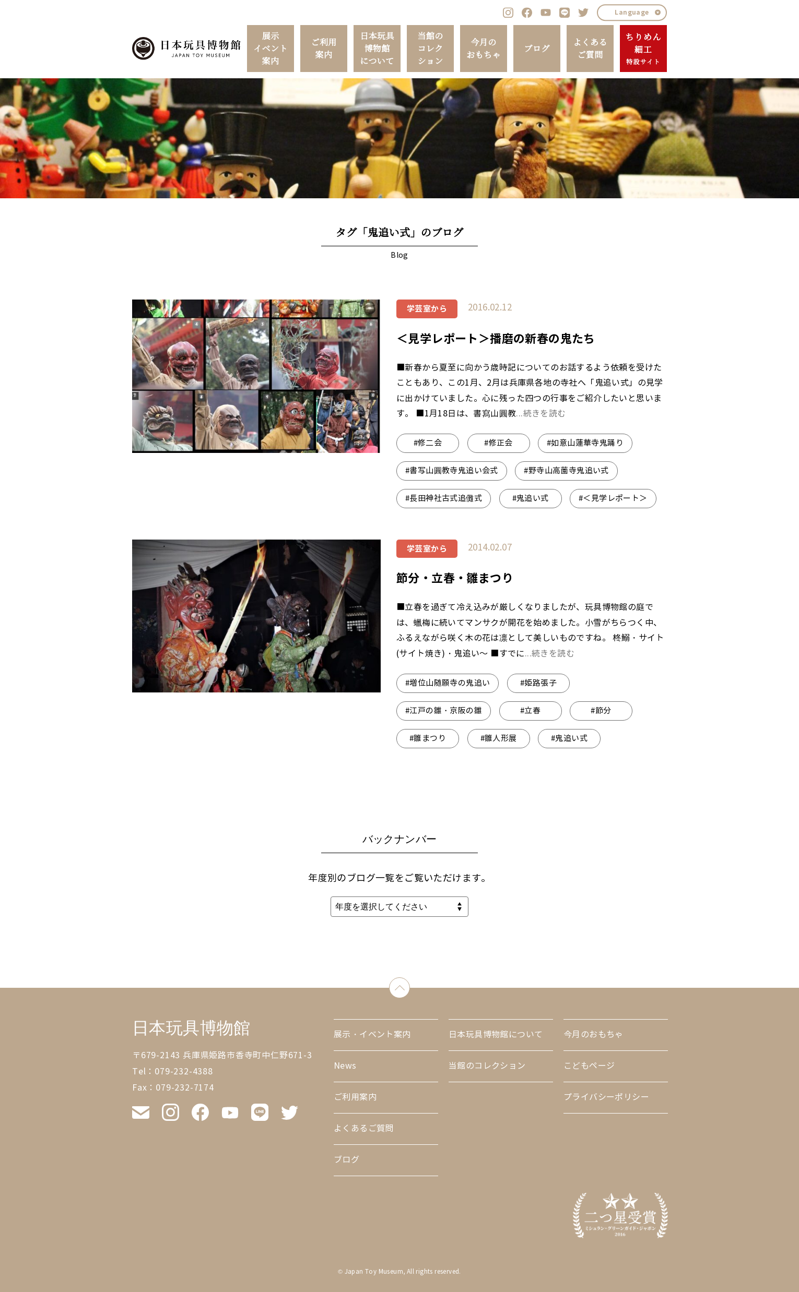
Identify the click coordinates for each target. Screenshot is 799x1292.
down (409, 985)
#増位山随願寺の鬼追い (447, 683)
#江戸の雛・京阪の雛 (443, 710)
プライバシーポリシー (606, 1097)
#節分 (601, 710)
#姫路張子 (538, 683)
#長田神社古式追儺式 (443, 498)
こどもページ (589, 1066)
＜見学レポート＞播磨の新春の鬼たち (495, 338)
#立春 (530, 710)
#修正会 (498, 443)
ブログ (536, 48)
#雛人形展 (498, 738)
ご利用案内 (323, 49)
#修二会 (428, 443)
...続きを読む (541, 413)
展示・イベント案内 (372, 1034)
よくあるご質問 (590, 49)
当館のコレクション (430, 48)
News (345, 1066)
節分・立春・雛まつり (454, 578)
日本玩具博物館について (377, 48)
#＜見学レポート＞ (613, 498)
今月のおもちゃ (483, 49)
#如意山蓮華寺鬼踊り (585, 443)
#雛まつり (427, 738)
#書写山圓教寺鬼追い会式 (451, 470)
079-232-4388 (184, 1071)
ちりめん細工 (643, 49)
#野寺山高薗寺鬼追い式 (566, 470)
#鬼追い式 (530, 498)
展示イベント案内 (270, 48)
